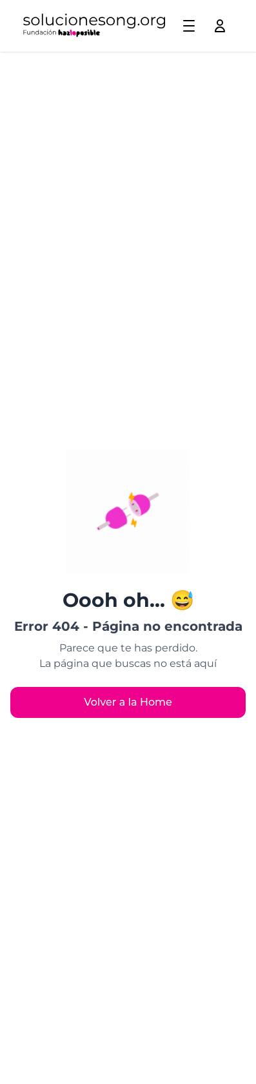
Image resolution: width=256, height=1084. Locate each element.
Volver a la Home (128, 702)
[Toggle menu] (189, 26)
